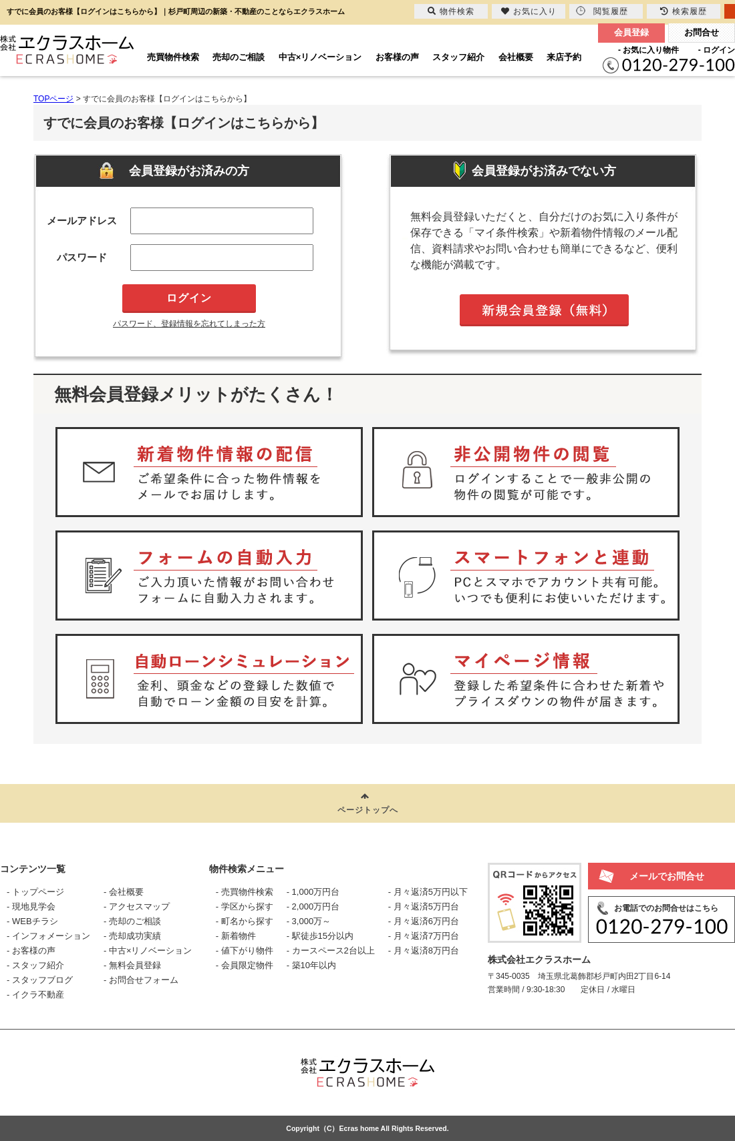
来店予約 (564, 57)
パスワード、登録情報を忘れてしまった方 (189, 323)
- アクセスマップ (137, 906)
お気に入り (529, 11)
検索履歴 (683, 11)
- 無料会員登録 (132, 965)
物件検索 (451, 11)
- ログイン (716, 50)
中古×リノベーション (320, 57)
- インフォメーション (48, 936)
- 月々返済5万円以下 (428, 892)
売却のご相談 (238, 57)
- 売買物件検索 (244, 892)
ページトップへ (367, 810)
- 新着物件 (236, 936)
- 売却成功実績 (132, 936)
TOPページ (53, 98)
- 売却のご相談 (132, 921)
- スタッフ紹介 (35, 965)
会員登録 (631, 32)
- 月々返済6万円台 (423, 921)
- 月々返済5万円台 (423, 906)
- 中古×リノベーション (148, 950)
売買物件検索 (173, 57)
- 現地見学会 (31, 906)
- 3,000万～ (309, 921)
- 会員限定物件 (244, 965)
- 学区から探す (244, 906)
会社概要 (515, 57)
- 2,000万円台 (313, 906)
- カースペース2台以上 (331, 950)
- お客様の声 (31, 950)
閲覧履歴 (602, 11)
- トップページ (35, 892)
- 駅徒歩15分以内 (320, 936)
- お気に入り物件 (648, 50)
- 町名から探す (244, 921)
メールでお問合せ (666, 876)
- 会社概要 (124, 892)
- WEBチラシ (32, 921)
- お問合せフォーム (141, 980)
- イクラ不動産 (35, 995)
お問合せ (701, 32)
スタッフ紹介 (458, 57)
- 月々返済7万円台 (423, 936)
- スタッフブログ (40, 980)
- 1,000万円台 (313, 892)
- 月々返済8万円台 (423, 950)
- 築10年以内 (311, 965)
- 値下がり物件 (244, 950)
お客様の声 (397, 57)
